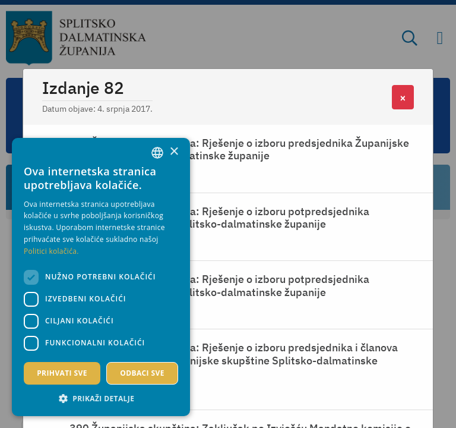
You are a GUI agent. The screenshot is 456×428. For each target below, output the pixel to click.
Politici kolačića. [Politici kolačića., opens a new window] (51, 251)
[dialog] (101, 277)
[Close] (403, 97)
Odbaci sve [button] (142, 373)
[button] (101, 398)
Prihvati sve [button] (62, 373)
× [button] (173, 151)
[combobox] (157, 153)
